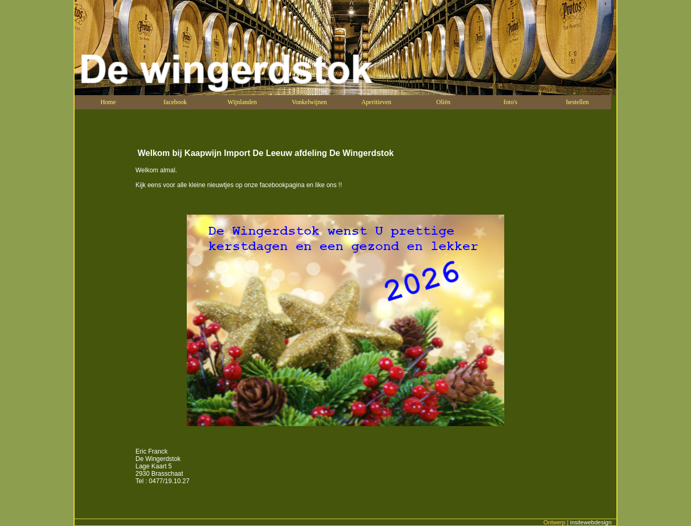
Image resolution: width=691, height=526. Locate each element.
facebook (175, 102)
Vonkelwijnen (309, 102)
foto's (510, 102)
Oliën (444, 102)
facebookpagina (282, 185)
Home (108, 102)
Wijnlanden (242, 102)
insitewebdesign (591, 522)
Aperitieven (376, 102)
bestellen (577, 102)
